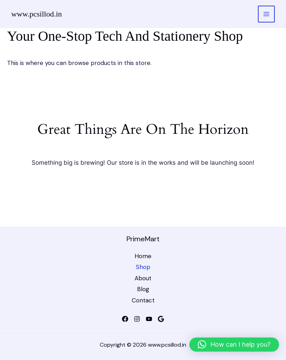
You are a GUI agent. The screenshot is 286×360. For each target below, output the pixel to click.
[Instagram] (137, 319)
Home (143, 256)
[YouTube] (149, 319)
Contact (143, 300)
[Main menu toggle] (266, 14)
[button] (234, 345)
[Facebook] (125, 319)
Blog (143, 289)
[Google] (161, 319)
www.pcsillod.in (36, 13)
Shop (143, 267)
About (143, 278)
